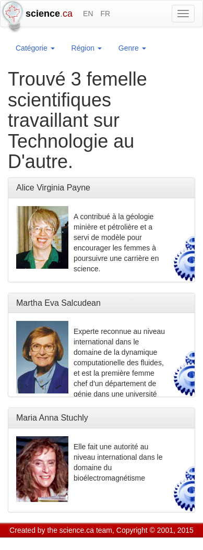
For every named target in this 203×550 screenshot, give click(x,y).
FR (105, 13)
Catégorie (35, 48)
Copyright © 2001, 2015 (155, 530)
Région (86, 48)
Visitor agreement (139, 543)
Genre (132, 48)
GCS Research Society (69, 543)
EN (88, 13)
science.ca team (85, 530)
